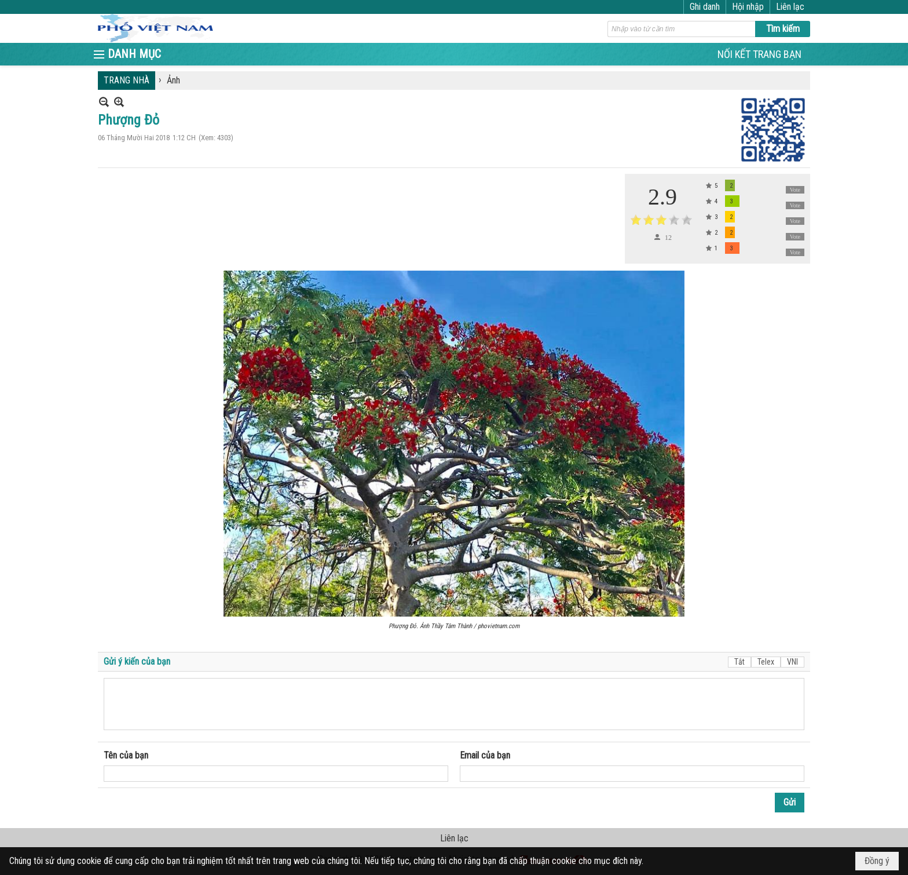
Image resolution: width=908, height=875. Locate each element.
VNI (792, 661)
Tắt (739, 661)
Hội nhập (748, 6)
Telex (765, 661)
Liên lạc (790, 6)
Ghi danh (705, 6)
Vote (795, 190)
